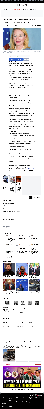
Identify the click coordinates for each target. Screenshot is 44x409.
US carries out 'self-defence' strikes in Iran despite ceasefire (10, 246)
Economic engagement (20, 341)
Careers (41, 0)
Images (15, 0)
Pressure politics (6, 321)
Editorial (6, 318)
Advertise (29, 0)
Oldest (30, 197)
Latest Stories (7, 261)
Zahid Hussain (5, 309)
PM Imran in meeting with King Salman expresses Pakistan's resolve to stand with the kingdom (12, 187)
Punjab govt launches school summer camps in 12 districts (23, 237)
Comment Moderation (4, 407)
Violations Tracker (12, 9)
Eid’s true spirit (19, 321)
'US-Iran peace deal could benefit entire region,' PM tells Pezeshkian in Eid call (34, 276)
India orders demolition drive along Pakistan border (21, 276)
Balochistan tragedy (7, 341)
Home (4, 9)
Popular (38, 197)
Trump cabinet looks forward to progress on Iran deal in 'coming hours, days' (9, 292)
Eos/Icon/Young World (31, 398)
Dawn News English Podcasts (9, 364)
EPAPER (2, 0)
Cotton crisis (31, 321)
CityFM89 (25, 0)
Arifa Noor (36, 311)
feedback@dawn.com (29, 168)
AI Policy (3, 402)
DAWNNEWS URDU (10, 0)
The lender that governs (16, 309)
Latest (7, 9)
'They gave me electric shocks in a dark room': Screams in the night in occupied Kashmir (18, 186)
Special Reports (24, 401)
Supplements (37, 0)
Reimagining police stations (23, 309)
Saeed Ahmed (15, 311)
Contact (3, 397)
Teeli (29, 402)
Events (33, 0)
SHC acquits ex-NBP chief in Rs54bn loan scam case (35, 237)
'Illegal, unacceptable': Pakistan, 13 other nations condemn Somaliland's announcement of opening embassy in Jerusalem (10, 239)
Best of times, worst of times (37, 309)
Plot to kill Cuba (30, 308)
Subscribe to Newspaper (11, 398)
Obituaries (22, 2)
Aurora (22, 0)
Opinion (27, 9)
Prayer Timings (17, 397)
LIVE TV (6, 0)
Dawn (23, 397)
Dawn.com (4, 25)
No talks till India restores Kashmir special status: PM (5, 185)
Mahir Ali (28, 310)
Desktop (16, 401)
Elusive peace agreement (6, 306)
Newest (34, 197)
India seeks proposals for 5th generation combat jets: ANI (34, 292)
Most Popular (7, 233)
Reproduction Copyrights (11, 400)
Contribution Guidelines (4, 399)
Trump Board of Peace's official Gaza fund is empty (21, 292)
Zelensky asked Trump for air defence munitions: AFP (9, 276)
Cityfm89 (30, 399)
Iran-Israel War (19, 9)
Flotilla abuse (31, 341)
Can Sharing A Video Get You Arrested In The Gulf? (22, 389)
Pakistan (24, 9)
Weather (16, 400)
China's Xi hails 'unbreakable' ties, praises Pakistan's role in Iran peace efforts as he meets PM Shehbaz (35, 247)
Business (31, 9)
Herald (18, 0)
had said (27, 69)
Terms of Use (4, 403)
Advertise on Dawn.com (11, 402)
